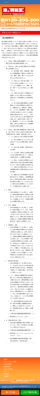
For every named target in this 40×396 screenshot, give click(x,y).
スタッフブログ (8, 369)
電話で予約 (10, 392)
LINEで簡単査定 (29, 392)
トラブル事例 (7, 364)
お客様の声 (7, 366)
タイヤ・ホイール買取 (10, 361)
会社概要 (6, 376)
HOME (5, 359)
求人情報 (6, 373)
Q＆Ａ (5, 371)
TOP (13, 28)
